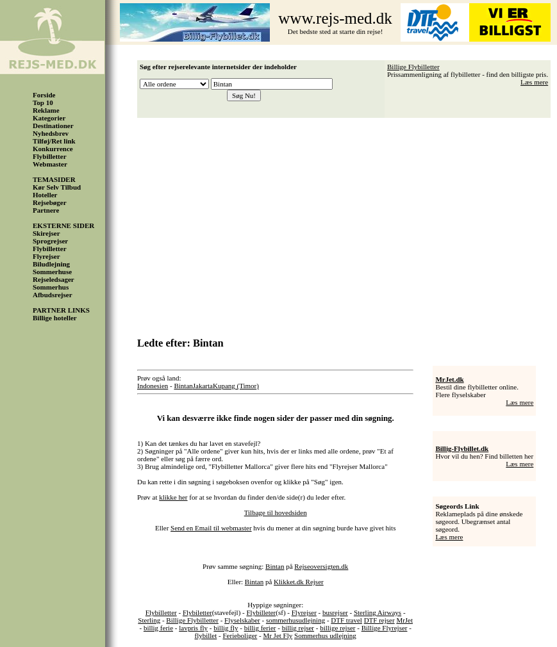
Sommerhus (51, 287)
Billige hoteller (55, 318)
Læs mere (534, 82)
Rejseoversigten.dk (321, 566)
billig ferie (158, 628)
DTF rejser (379, 620)
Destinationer (53, 125)
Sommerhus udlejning (325, 635)
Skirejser (46, 233)
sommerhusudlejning (295, 620)
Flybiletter (197, 612)
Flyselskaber (242, 620)
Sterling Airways (377, 612)
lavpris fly (193, 628)
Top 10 (43, 102)
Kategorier (49, 118)
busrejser (335, 612)
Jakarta (203, 385)
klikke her (173, 497)
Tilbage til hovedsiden (275, 512)
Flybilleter (261, 612)
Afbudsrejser (52, 295)
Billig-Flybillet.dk (461, 448)
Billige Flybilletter (413, 66)
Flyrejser (46, 256)
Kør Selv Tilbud (57, 187)
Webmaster (50, 164)
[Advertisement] (347, 223)
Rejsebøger (50, 202)
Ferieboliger (239, 635)
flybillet (205, 635)
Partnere (46, 210)
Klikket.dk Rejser (299, 582)
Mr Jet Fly (277, 635)
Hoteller (45, 195)
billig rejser (298, 628)
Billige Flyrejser (385, 628)
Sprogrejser (50, 241)
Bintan (183, 385)
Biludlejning (51, 264)
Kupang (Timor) (236, 385)
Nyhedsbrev (51, 133)
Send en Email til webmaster (210, 528)
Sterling (149, 620)
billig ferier (260, 628)
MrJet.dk (449, 379)
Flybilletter (50, 156)
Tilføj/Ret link (54, 141)
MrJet (404, 620)
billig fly (225, 628)
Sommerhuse (52, 271)
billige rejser (337, 628)
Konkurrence (53, 148)
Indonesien (152, 385)
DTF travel (346, 620)
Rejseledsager (53, 279)
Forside (44, 95)
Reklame (46, 110)
